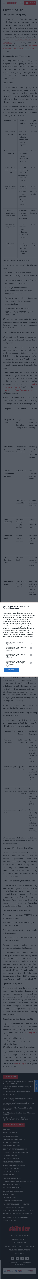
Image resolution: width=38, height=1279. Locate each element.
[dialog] (19, 639)
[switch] (30, 648)
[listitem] (19, 643)
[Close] (34, 606)
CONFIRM (12, 670)
